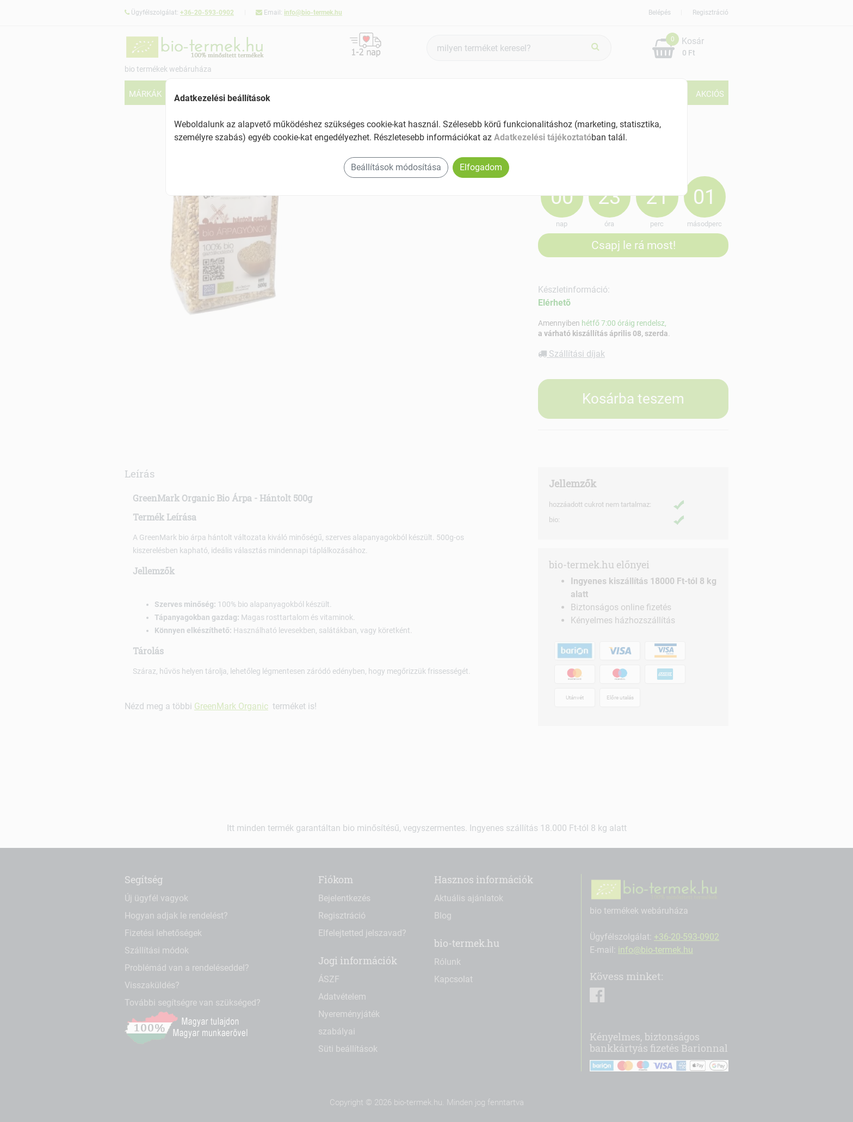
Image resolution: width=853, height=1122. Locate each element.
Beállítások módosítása (396, 167)
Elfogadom (481, 167)
